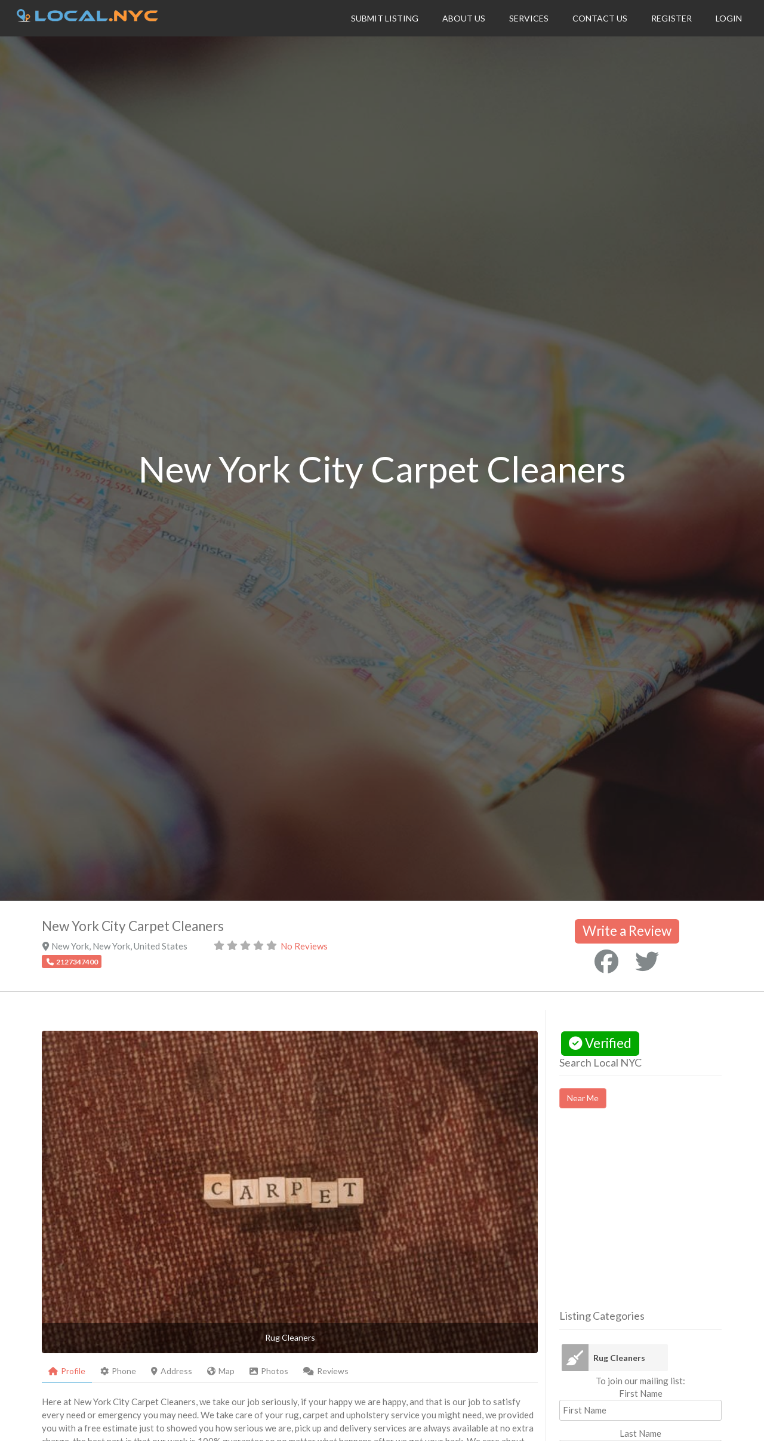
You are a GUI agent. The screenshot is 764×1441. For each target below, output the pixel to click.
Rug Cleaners (619, 1358)
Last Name (640, 1433)
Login (729, 18)
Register (671, 18)
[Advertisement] (659, 1219)
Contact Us (599, 18)
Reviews (326, 1371)
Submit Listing (384, 18)
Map (221, 1371)
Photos (268, 1371)
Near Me (583, 1098)
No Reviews (304, 946)
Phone (118, 1371)
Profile (66, 1371)
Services (529, 18)
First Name (641, 1393)
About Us (463, 18)
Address (171, 1371)
